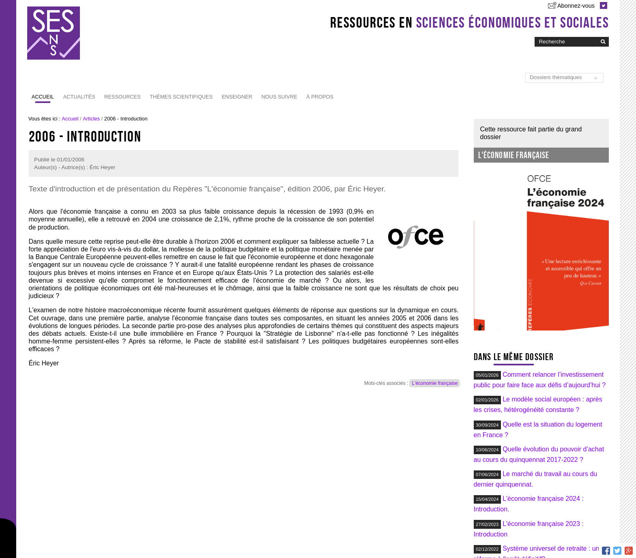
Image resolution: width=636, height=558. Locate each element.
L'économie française (435, 383)
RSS (192, 543)
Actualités (79, 97)
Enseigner (237, 97)
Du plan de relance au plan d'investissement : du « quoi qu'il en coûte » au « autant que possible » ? (541, 488)
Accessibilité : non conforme (328, 543)
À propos (319, 97)
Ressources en (469, 22)
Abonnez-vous (576, 5)
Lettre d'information (229, 543)
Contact (378, 543)
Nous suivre (279, 97)
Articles (91, 119)
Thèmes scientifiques (181, 97)
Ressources (122, 97)
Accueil (43, 97)
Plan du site (274, 543)
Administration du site (420, 543)
